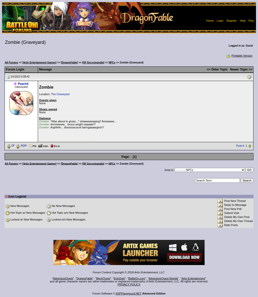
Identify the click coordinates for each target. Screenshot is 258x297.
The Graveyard (60, 94)
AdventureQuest (63, 278)
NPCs (112, 62)
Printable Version (239, 55)
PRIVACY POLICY (129, 284)
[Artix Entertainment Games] (39, 62)
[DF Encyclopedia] (93, 62)
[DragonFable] (69, 62)
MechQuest (103, 278)
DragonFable (85, 278)
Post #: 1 (241, 145)
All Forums (11, 62)
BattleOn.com (136, 278)
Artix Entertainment (193, 278)
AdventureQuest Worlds (163, 278)
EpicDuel (119, 278)
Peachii (23, 84)
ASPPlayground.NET (129, 293)
